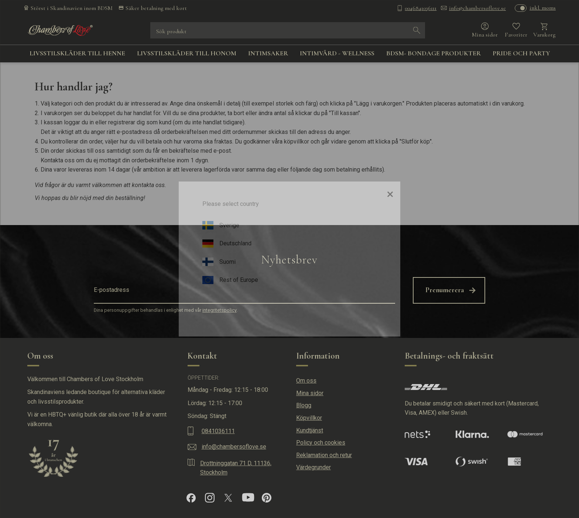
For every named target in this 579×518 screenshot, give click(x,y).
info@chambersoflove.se (477, 8)
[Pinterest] (266, 497)
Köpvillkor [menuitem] (309, 417)
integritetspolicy (219, 310)
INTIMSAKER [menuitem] (268, 53)
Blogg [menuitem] (303, 405)
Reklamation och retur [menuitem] (324, 455)
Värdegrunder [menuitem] (313, 467)
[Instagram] (209, 497)
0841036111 (218, 431)
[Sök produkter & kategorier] (282, 30)
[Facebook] (191, 498)
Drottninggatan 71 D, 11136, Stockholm (235, 468)
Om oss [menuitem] (306, 380)
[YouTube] (248, 497)
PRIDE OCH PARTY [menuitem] (521, 53)
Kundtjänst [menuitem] (309, 430)
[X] (228, 498)
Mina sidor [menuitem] (309, 393)
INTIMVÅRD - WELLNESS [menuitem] (337, 53)
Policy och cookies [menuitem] (320, 442)
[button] (516, 30)
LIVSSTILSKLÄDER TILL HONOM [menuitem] (186, 53)
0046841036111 (420, 8)
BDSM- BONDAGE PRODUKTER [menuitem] (433, 53)
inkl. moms (543, 7)
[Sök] (417, 30)
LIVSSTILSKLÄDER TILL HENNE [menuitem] (77, 53)
